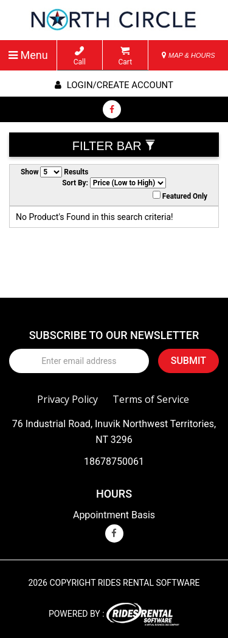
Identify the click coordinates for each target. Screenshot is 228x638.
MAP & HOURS (188, 55)
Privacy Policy (67, 399)
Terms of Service (150, 399)
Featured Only (180, 196)
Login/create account (114, 85)
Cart (125, 56)
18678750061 (114, 461)
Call (80, 56)
